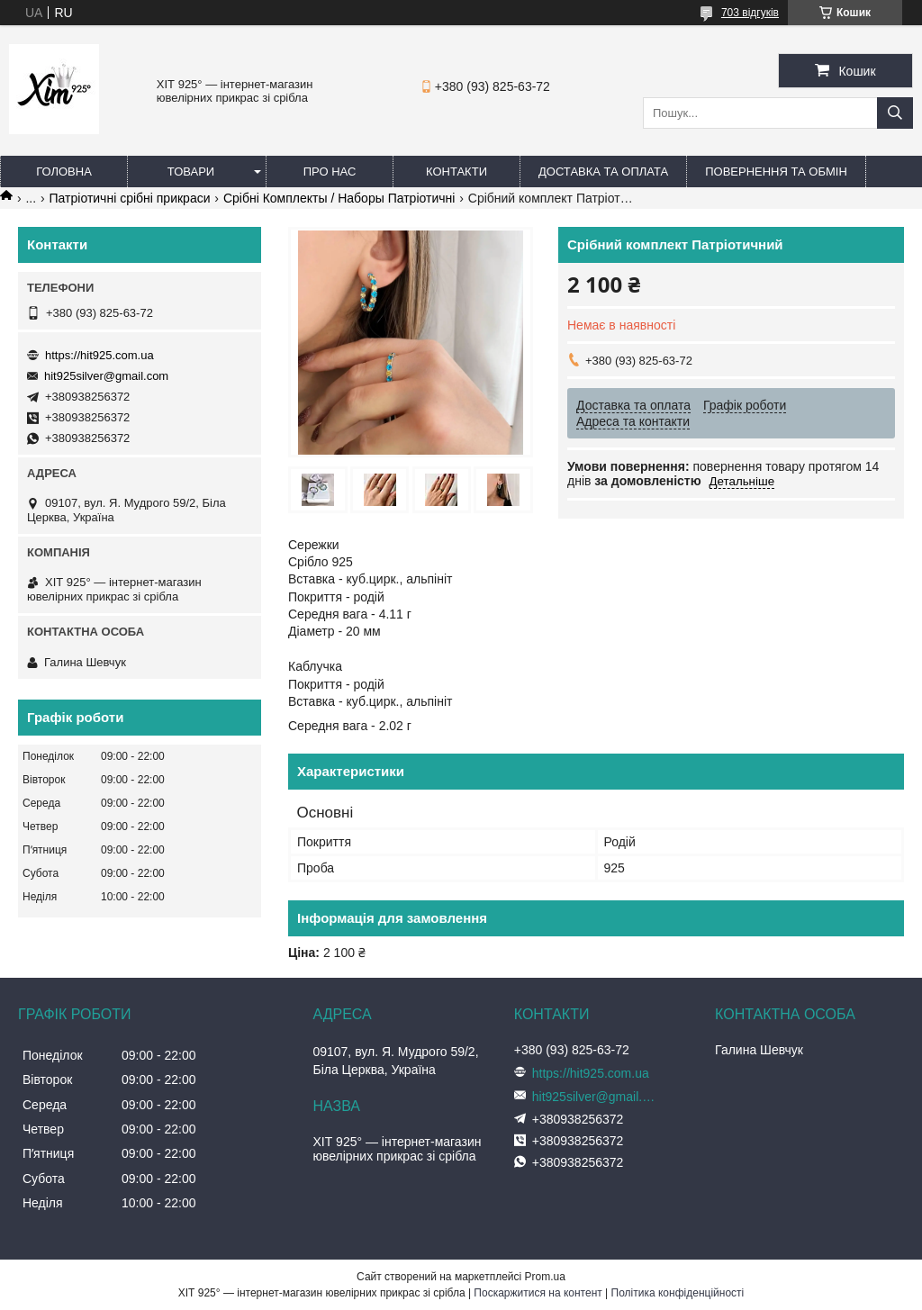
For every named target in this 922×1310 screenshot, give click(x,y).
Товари (190, 171)
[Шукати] (895, 113)
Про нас (330, 171)
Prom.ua (545, 1276)
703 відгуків (750, 12)
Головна (64, 171)
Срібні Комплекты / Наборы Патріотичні (339, 198)
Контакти (456, 171)
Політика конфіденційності (678, 1293)
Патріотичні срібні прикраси (130, 198)
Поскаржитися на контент (537, 1293)
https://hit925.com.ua (99, 355)
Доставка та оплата (603, 171)
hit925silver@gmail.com (106, 376)
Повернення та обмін (776, 171)
